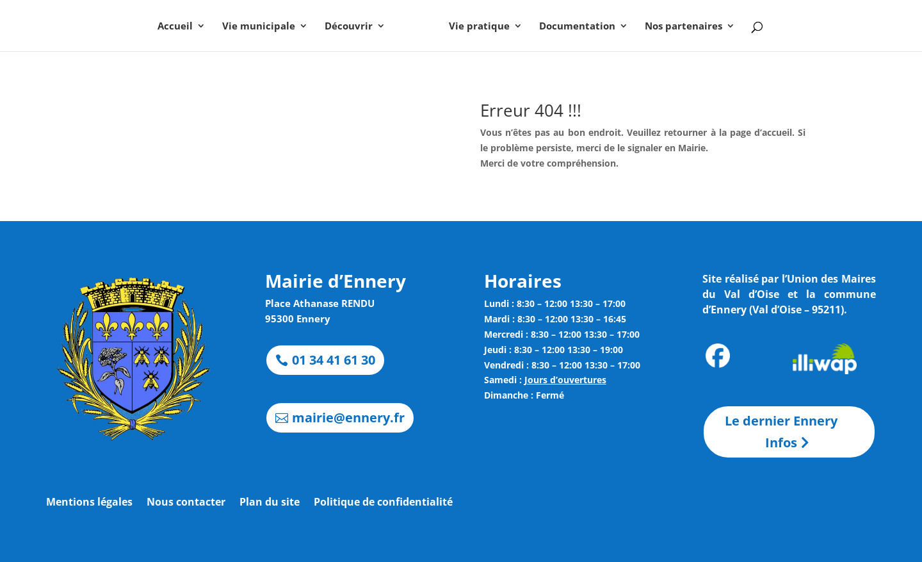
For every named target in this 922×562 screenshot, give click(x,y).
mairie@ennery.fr (348, 417)
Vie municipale (258, 26)
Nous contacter (186, 503)
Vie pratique (479, 26)
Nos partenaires (683, 26)
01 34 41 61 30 (333, 359)
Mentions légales (89, 503)
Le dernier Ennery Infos (781, 431)
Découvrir (349, 26)
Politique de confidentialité (383, 503)
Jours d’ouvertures (565, 380)
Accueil (175, 26)
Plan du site (269, 503)
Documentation (577, 26)
